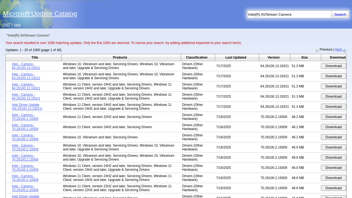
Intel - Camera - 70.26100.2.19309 (25, 117)
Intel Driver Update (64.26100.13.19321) (27, 107)
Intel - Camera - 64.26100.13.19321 (26, 66)
